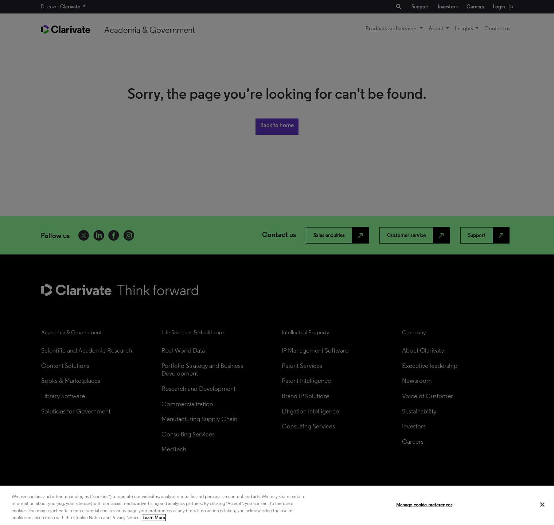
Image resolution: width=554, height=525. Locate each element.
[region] (277, 505)
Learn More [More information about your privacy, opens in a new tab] (154, 517)
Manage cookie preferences (424, 505)
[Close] (542, 505)
